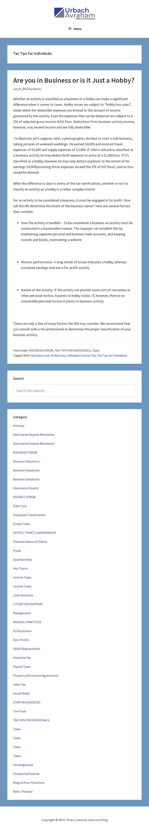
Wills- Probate (23, 791)
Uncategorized (23, 765)
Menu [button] (77, 29)
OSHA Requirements (26, 649)
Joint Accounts (23, 595)
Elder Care (20, 506)
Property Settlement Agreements (36, 675)
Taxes (96, 350)
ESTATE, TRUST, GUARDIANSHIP (34, 533)
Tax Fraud (19, 711)
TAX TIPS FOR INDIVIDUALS (73, 350)
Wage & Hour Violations (28, 783)
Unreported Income (26, 774)
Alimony (18, 426)
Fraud (17, 550)
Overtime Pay (22, 658)
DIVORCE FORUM (24, 497)
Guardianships (22, 559)
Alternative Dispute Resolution (34, 434)
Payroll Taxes (22, 666)
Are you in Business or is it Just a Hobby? (73, 80)
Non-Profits (21, 640)
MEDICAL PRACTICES (27, 622)
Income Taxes (22, 577)
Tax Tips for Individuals (112, 355)
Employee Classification (29, 515)
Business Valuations (26, 461)
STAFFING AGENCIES (27, 702)
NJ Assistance (22, 631)
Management (22, 613)
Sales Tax (19, 684)
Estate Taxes (21, 524)
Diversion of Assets (25, 488)
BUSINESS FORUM (41, 350)
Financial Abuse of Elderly (30, 542)
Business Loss (40, 355)
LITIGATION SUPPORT (28, 604)
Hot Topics (20, 568)
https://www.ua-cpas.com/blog (87, 820)
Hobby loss (58, 355)
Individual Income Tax (81, 355)
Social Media (21, 693)
